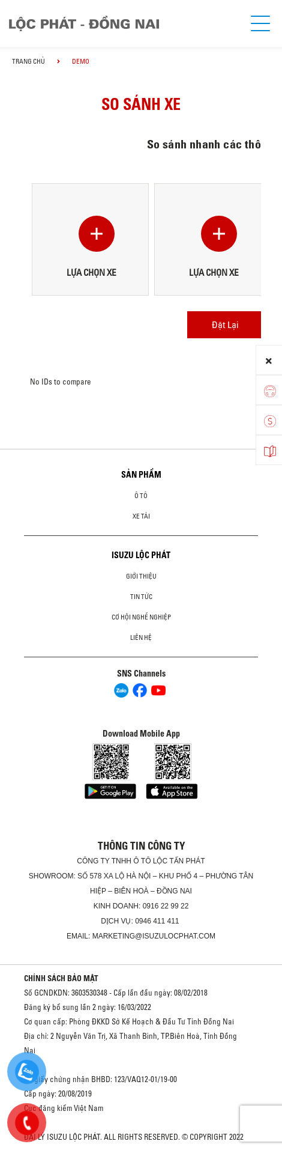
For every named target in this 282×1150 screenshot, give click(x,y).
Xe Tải (141, 516)
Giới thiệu (141, 576)
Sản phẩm (141, 474)
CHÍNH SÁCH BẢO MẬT (61, 978)
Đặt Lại (225, 324)
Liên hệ (141, 637)
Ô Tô (141, 495)
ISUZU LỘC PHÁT (141, 555)
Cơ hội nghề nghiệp (141, 617)
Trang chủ (28, 61)
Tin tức (141, 596)
